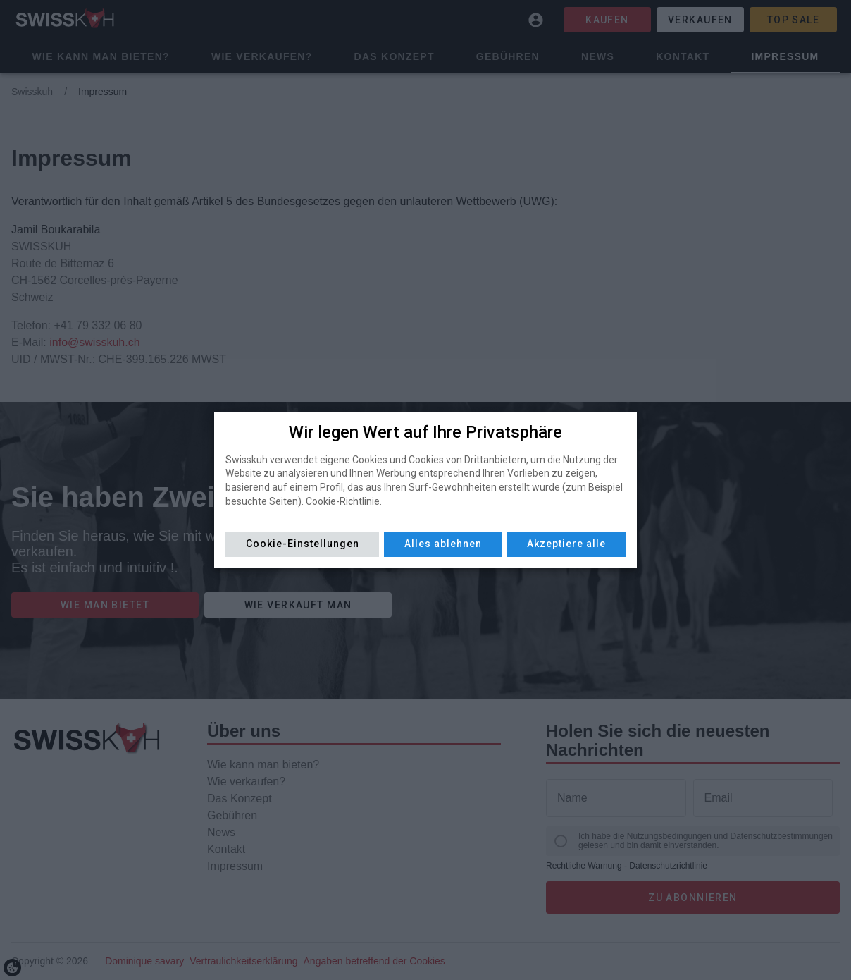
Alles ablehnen (443, 543)
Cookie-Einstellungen (302, 543)
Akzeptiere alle (566, 543)
